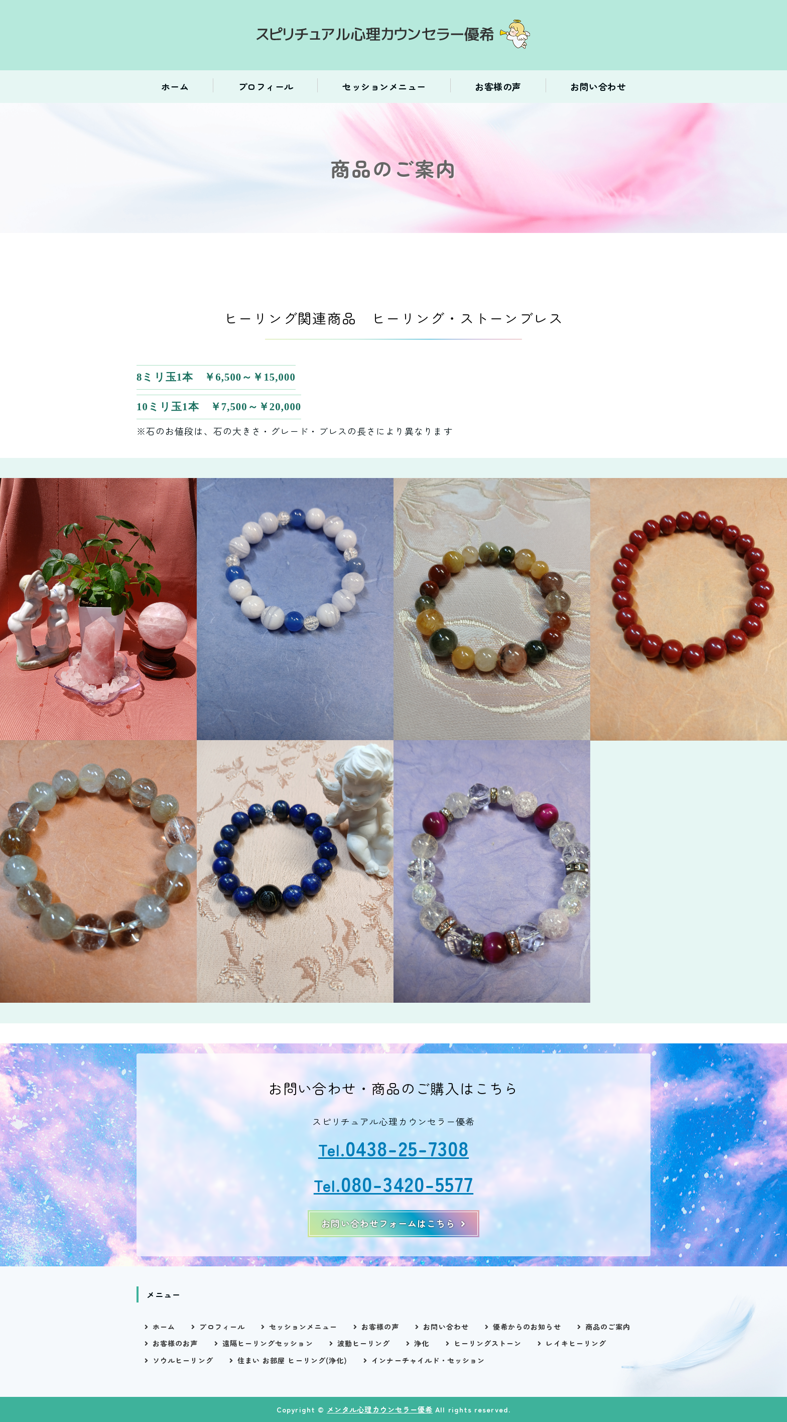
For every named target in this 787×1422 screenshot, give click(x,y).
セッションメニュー (384, 86)
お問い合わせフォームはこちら (388, 1223)
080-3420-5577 (407, 1183)
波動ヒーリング (363, 1343)
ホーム (175, 86)
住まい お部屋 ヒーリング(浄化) (292, 1360)
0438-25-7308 (407, 1147)
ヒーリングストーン (488, 1343)
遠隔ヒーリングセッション (267, 1343)
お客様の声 (498, 86)
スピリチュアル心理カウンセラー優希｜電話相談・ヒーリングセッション (393, 35)
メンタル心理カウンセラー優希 (380, 1409)
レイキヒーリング (576, 1343)
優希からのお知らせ (527, 1327)
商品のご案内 (607, 1327)
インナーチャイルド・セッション (428, 1360)
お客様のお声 (175, 1343)
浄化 (421, 1343)
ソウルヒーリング (183, 1360)
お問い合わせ (598, 86)
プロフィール (266, 86)
